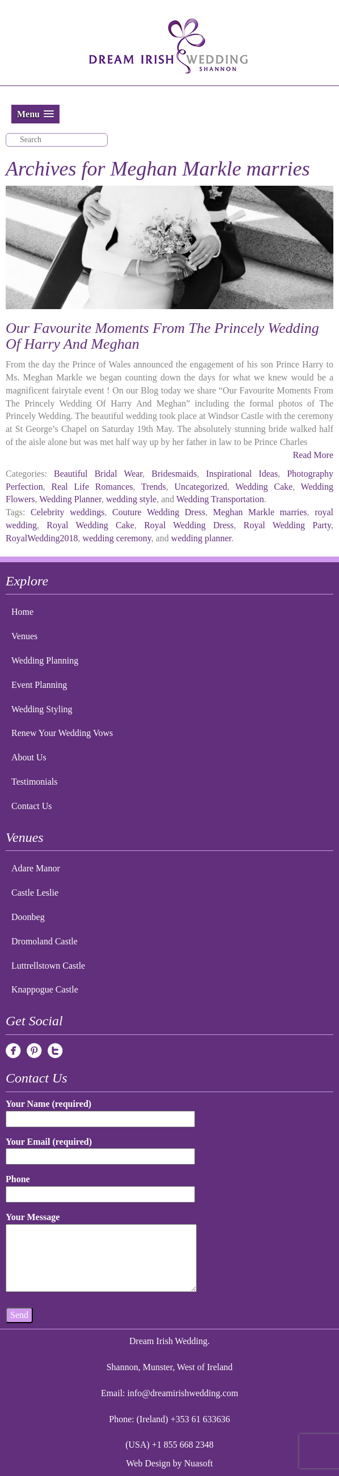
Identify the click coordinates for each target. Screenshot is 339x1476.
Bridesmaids (174, 473)
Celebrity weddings (67, 512)
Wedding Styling (42, 709)
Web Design (148, 1463)
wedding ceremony (117, 538)
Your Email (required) (100, 1149)
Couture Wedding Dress (158, 512)
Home (22, 612)
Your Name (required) (100, 1111)
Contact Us (31, 806)
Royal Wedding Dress (189, 525)
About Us (28, 757)
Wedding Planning (44, 660)
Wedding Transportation (220, 499)
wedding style (131, 499)
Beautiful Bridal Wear (98, 473)
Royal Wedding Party (287, 525)
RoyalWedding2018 (42, 538)
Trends (153, 486)
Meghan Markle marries (260, 512)
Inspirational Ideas (242, 473)
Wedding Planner (70, 499)
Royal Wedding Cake (90, 525)
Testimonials (34, 781)
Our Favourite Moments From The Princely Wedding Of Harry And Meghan (162, 336)
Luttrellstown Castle (48, 965)
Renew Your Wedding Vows (62, 733)
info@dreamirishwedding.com (183, 1393)
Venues (24, 636)
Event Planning (39, 685)
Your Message (101, 1253)
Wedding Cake (264, 486)
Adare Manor (35, 868)
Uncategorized (201, 486)
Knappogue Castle (44, 989)
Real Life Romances (92, 486)
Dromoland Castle (44, 941)
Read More (313, 455)
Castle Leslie (34, 892)
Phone (100, 1186)
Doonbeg (28, 917)
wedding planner (201, 538)
